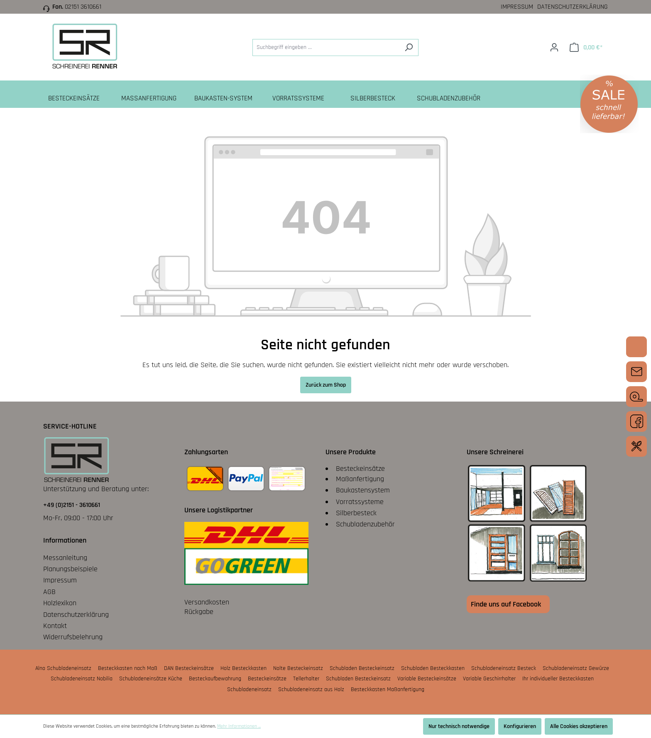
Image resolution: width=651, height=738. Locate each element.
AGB (49, 592)
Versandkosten (206, 602)
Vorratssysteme (360, 502)
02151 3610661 (83, 6)
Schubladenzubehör (365, 524)
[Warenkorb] (586, 47)
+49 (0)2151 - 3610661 (71, 505)
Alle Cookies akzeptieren (578, 726)
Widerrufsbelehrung (73, 637)
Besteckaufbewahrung (215, 678)
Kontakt (55, 626)
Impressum (517, 6)
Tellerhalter (306, 678)
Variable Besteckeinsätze (426, 678)
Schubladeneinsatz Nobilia (82, 678)
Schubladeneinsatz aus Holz (311, 689)
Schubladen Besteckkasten (433, 668)
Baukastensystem (363, 490)
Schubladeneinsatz (249, 689)
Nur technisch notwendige (458, 726)
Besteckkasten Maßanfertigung (387, 689)
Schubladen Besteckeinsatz (362, 668)
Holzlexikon (59, 603)
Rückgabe (198, 611)
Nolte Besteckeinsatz (298, 668)
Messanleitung (65, 558)
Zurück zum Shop (326, 385)
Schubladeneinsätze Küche (150, 678)
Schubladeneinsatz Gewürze (576, 668)
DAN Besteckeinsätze (189, 668)
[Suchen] (408, 47)
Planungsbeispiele (70, 569)
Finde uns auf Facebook (506, 604)
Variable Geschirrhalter (489, 678)
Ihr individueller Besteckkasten (558, 678)
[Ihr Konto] (554, 47)
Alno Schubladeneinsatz (63, 668)
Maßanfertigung (360, 479)
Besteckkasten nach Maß (127, 668)
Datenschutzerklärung (572, 6)
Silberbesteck (356, 513)
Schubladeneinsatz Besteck (503, 668)
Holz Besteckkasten (243, 668)
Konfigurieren (520, 726)
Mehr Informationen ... (239, 726)
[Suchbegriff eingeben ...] (325, 47)
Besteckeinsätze (360, 468)
